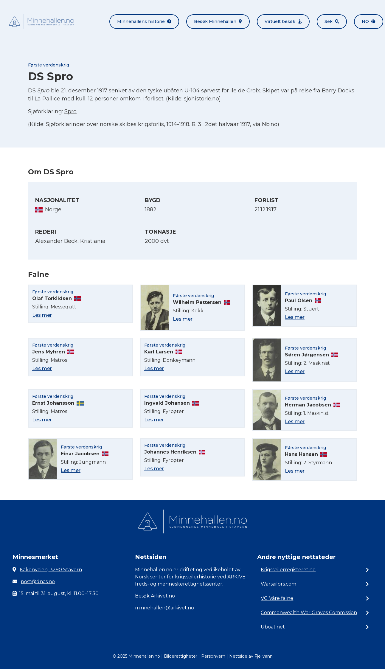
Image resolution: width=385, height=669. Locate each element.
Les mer (42, 315)
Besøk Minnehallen (218, 21)
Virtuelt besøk (283, 21)
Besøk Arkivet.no (155, 596)
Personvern (213, 656)
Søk (332, 21)
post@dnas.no (38, 581)
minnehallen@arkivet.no (164, 608)
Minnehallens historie (144, 21)
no (368, 21)
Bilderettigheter (180, 656)
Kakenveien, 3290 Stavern (51, 569)
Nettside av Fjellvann (251, 656)
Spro (70, 111)
